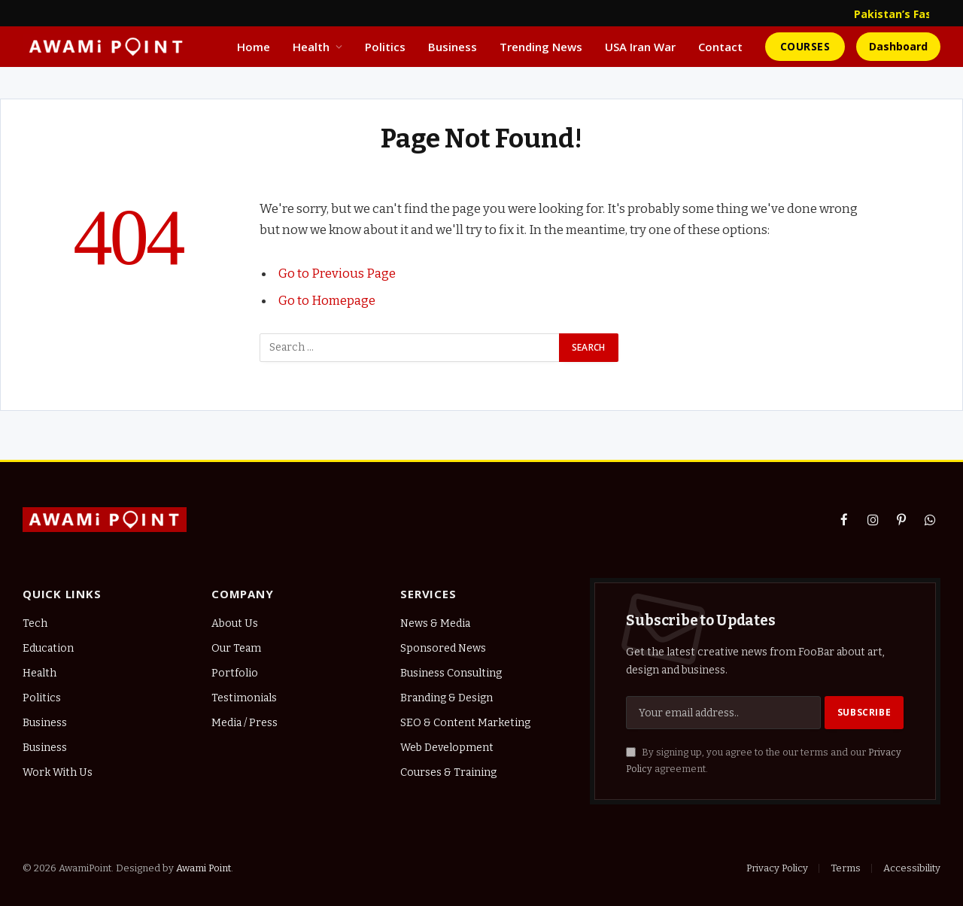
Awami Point (203, 868)
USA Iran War (640, 46)
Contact (720, 46)
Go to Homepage (326, 300)
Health (311, 46)
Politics (385, 46)
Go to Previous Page (337, 273)
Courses (805, 46)
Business (452, 46)
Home (253, 46)
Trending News (541, 46)
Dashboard (898, 46)
